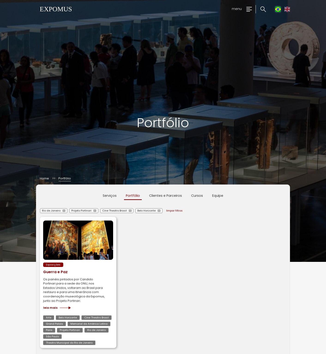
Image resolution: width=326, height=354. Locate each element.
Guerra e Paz (55, 272)
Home (44, 178)
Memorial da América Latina (89, 324)
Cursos (197, 195)
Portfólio (133, 195)
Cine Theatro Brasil (114, 210)
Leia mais (57, 308)
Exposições (53, 264)
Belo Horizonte (146, 210)
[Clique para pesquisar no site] (261, 9)
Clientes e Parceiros (165, 195)
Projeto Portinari (81, 210)
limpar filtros (174, 210)
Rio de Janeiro (51, 210)
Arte (48, 317)
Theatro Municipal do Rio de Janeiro (69, 343)
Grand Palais (54, 324)
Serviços (110, 195)
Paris (49, 330)
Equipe (217, 195)
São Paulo (52, 336)
